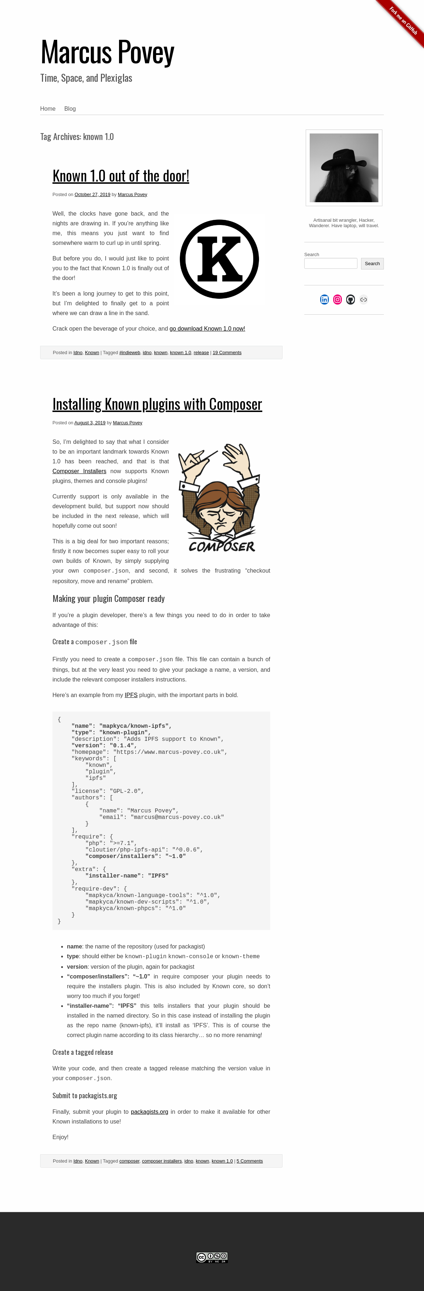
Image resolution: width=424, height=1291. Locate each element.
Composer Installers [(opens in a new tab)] (79, 471)
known (161, 352)
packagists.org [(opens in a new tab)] (149, 1112)
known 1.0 (180, 352)
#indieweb (129, 352)
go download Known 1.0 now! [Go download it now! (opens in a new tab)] (207, 329)
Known (92, 352)
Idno (77, 352)
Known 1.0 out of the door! (120, 175)
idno (147, 352)
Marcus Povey (107, 50)
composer (129, 1161)
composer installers (162, 1161)
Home (48, 109)
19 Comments (227, 352)
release (201, 352)
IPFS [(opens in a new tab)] (131, 695)
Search (311, 254)
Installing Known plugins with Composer (157, 403)
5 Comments (250, 1161)
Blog (70, 109)
